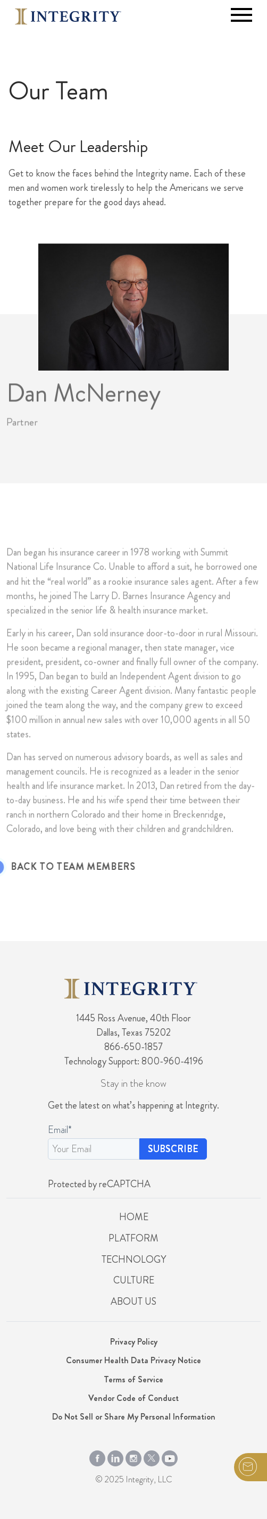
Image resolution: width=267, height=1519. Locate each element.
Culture (133, 1280)
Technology (134, 1259)
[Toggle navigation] (241, 15)
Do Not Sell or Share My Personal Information (133, 1417)
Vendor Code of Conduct (133, 1398)
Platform (133, 1238)
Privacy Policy (133, 1342)
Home (133, 1217)
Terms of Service (133, 1379)
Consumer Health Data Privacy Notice (133, 1360)
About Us (133, 1301)
